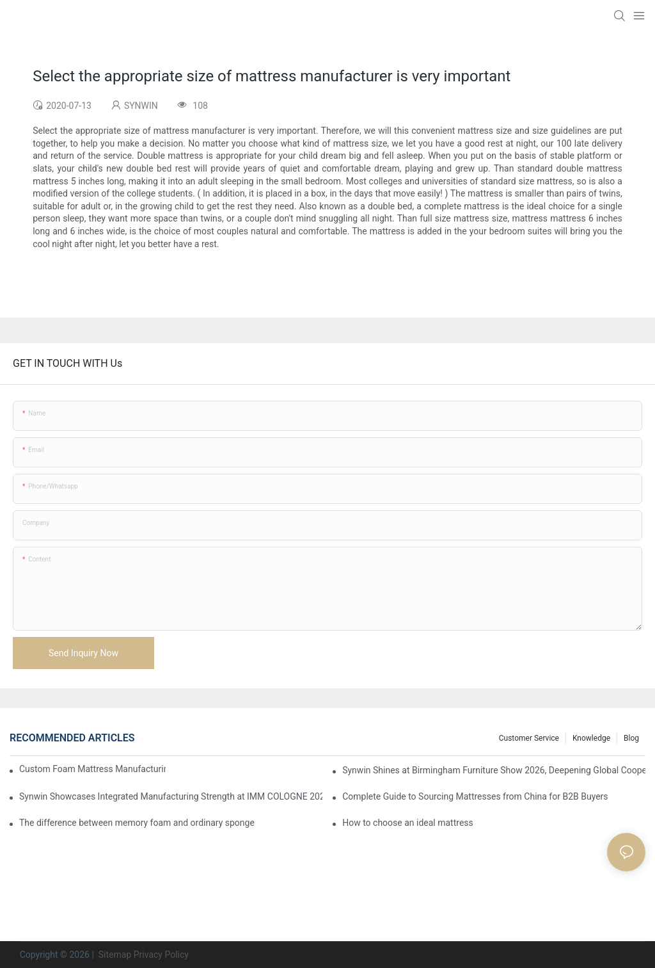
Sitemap (113, 954)
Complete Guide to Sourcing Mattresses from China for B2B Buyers (475, 796)
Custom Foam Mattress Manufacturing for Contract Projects (92, 769)
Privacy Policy (161, 954)
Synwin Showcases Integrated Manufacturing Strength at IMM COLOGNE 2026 (170, 796)
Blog (631, 738)
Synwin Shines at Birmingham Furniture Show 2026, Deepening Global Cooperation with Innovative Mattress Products (493, 770)
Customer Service (529, 738)
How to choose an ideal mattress (407, 823)
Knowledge (591, 738)
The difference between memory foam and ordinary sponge (137, 823)
